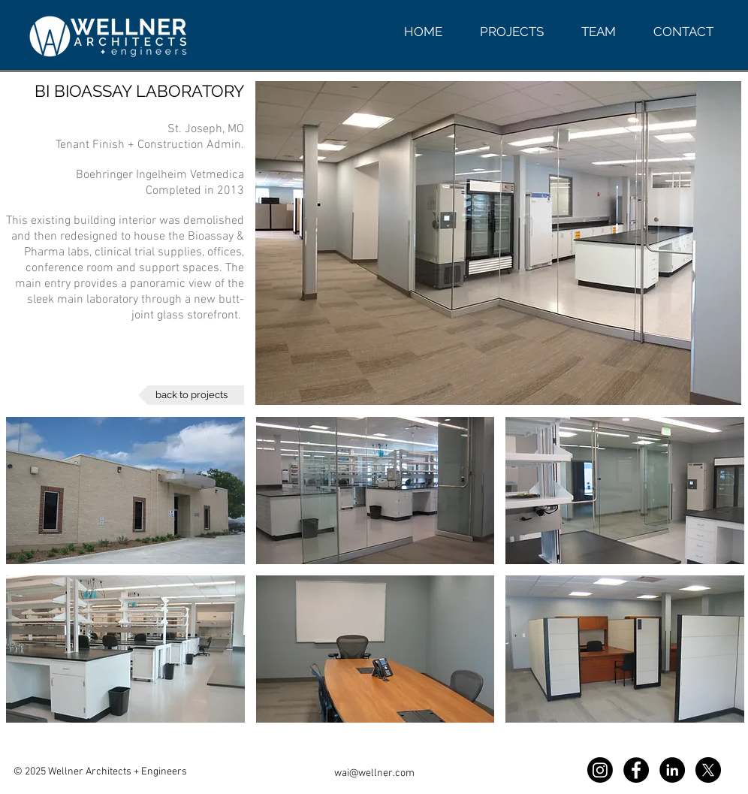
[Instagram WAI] (600, 770)
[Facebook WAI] (636, 770)
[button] (125, 490)
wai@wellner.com (374, 773)
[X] (708, 770)
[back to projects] (191, 395)
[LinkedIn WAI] (672, 770)
